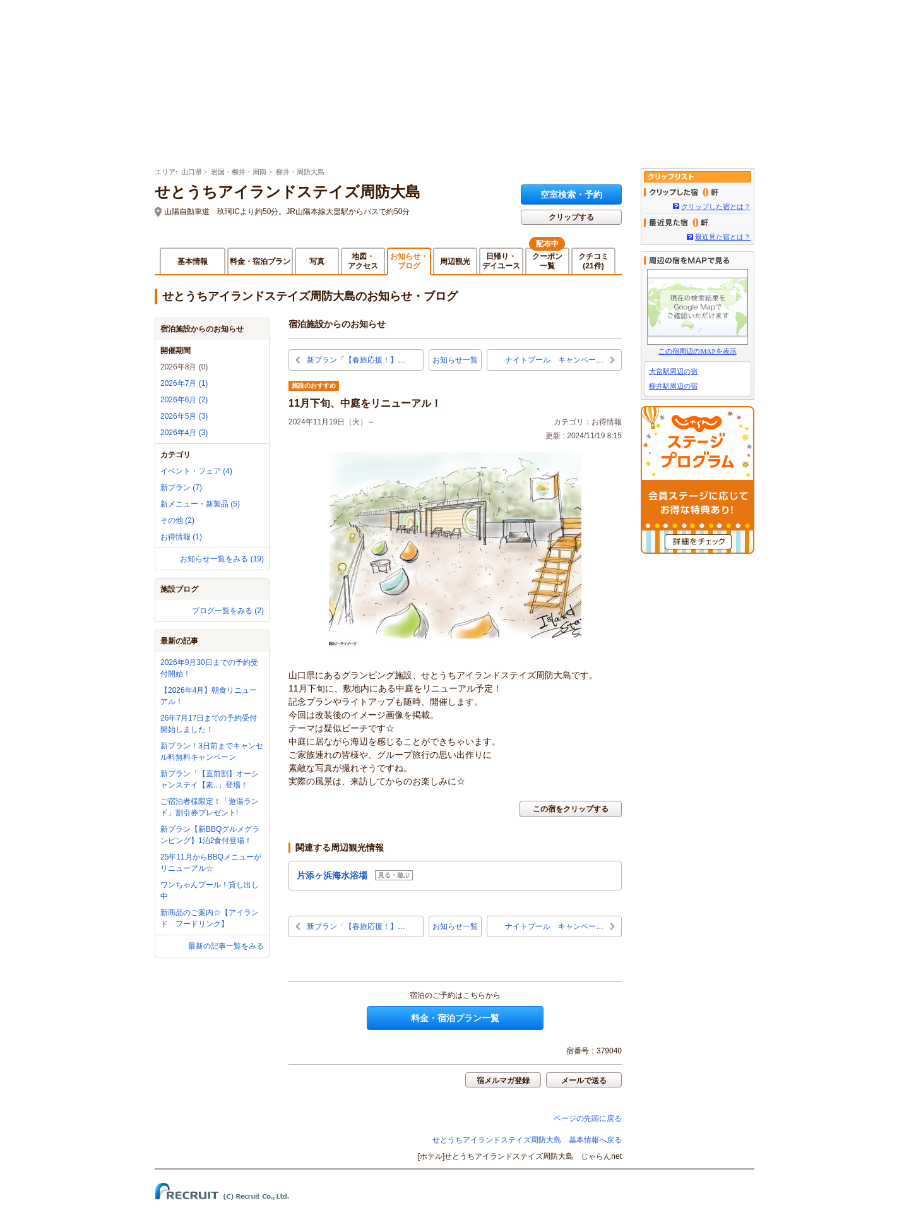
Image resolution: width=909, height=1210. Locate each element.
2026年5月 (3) (184, 416)
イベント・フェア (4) (196, 471)
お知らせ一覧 (455, 360)
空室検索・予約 (571, 194)
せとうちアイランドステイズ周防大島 (287, 192)
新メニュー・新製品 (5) (200, 504)
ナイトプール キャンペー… (554, 360)
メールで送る (584, 1080)
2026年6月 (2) (184, 399)
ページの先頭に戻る (588, 1118)
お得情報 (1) (181, 536)
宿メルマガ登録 (503, 1080)
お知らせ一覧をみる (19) (222, 558)
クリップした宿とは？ (716, 206)
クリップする (571, 217)
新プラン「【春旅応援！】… (356, 360)
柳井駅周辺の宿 (673, 386)
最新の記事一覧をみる (226, 946)
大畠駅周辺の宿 (673, 371)
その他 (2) (177, 520)
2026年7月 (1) (184, 383)
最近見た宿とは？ (723, 237)
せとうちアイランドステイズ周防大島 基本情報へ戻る (527, 1139)
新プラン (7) (181, 487)
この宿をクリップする (571, 809)
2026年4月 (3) (184, 432)
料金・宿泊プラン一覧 (455, 1018)
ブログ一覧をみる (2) (228, 610)
